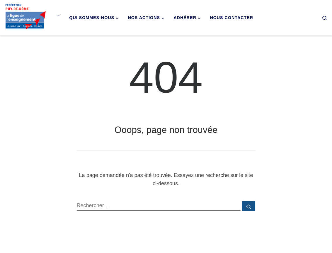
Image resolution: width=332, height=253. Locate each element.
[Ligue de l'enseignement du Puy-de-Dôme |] (25, 17)
